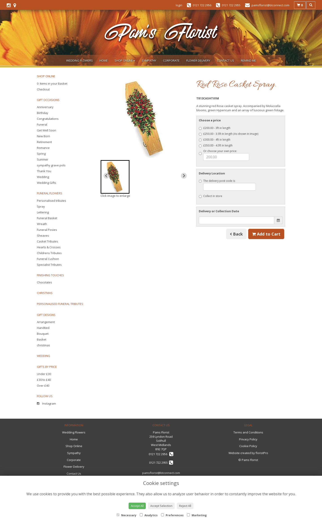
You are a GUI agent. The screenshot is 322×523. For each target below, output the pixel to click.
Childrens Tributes (49, 253)
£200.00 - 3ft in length (214, 128)
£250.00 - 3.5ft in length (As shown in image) (228, 134)
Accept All (137, 506)
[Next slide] (184, 176)
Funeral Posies (47, 230)
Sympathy (149, 60)
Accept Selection (161, 506)
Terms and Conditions (248, 432)
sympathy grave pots (51, 165)
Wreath (42, 224)
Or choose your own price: (224, 155)
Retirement (44, 142)
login (179, 5)
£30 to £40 (44, 380)
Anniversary (45, 107)
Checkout (43, 89)
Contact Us (225, 60)
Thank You (44, 171)
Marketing (197, 515)
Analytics (149, 515)
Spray (41, 206)
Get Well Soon (46, 130)
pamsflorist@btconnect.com (161, 473)
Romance (43, 148)
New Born (43, 136)
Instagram (46, 403)
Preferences (172, 515)
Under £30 (44, 374)
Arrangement (46, 322)
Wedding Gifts (46, 183)
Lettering (43, 212)
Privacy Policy (248, 439)
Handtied (43, 328)
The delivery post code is (227, 185)
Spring (41, 154)
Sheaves (43, 236)
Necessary (126, 515)
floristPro (262, 453)
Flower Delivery (198, 60)
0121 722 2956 (161, 454)
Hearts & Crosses (49, 247)
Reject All (185, 506)
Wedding (43, 177)
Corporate (171, 60)
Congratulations (48, 119)
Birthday (42, 113)
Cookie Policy (248, 446)
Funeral (42, 124)
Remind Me (248, 60)
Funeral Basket (47, 218)
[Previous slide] (106, 176)
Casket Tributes (47, 241)
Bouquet (43, 334)
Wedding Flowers (79, 60)
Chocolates (44, 282)
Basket (41, 339)
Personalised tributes (51, 201)
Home (104, 60)
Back (236, 234)
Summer (42, 159)
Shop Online (124, 60)
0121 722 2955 (161, 463)
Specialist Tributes (49, 265)
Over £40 (43, 386)
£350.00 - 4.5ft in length (216, 145)
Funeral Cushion (48, 259)
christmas (43, 345)
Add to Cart (266, 234)
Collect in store (210, 196)
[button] (115, 177)
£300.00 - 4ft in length (214, 139)
